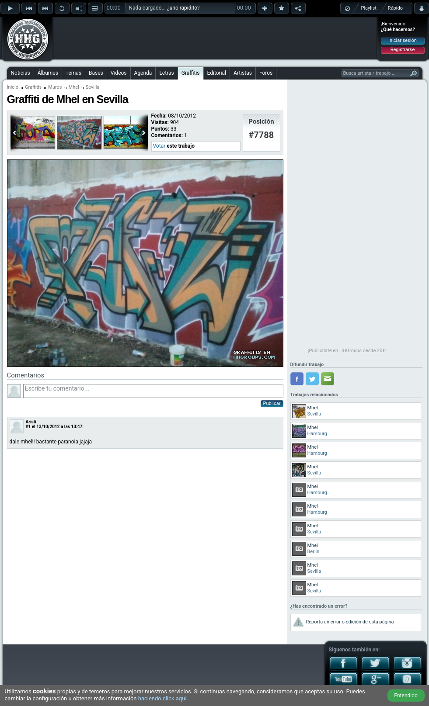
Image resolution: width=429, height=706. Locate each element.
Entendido (406, 695)
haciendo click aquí (162, 698)
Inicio (12, 87)
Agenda (143, 73)
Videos (119, 73)
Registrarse (403, 49)
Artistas (243, 73)
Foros (265, 73)
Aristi (31, 421)
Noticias (20, 73)
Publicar (272, 403)
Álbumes (48, 73)
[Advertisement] (215, 38)
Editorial (216, 73)
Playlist (369, 8)
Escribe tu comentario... (153, 391)
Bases (96, 73)
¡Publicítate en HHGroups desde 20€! (347, 350)
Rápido (395, 8)
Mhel (74, 87)
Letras (166, 73)
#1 (28, 426)
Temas (73, 73)
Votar (159, 146)
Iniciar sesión (402, 40)
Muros (55, 87)
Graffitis (190, 73)
